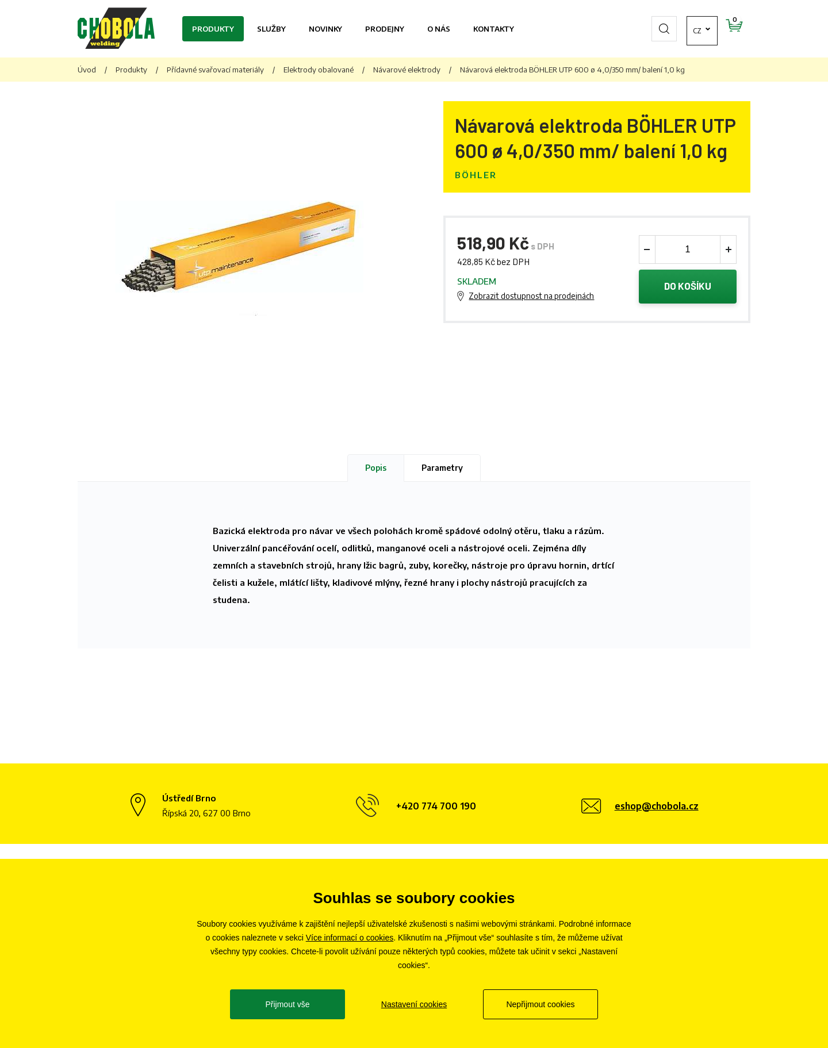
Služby (271, 28)
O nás (438, 28)
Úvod (87, 69)
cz (664, 28)
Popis (375, 468)
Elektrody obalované (318, 69)
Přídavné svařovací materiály (215, 69)
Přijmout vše (287, 1004)
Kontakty (493, 28)
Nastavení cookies (414, 1004)
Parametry (442, 468)
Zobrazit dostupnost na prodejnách (531, 296)
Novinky (325, 28)
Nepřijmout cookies (540, 1004)
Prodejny (384, 28)
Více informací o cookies (350, 937)
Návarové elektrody (406, 69)
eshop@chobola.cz (657, 806)
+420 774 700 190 (436, 806)
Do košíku (688, 287)
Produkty (213, 28)
